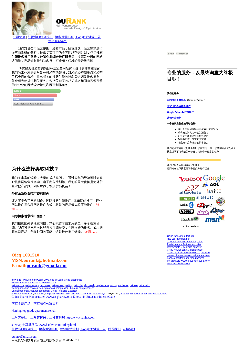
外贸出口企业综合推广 (179, 106)
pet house (45, 285)
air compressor (60, 288)
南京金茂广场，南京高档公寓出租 (35, 303)
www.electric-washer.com (25, 282)
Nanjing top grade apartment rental (34, 310)
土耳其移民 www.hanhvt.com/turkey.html (49, 324)
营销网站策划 (57, 41)
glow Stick (17, 279)
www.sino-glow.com (33, 279)
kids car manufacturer (178, 238)
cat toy (113, 285)
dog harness (102, 285)
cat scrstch (144, 285)
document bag (190, 241)
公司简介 (19, 37)
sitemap (16, 324)
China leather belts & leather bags (184, 249)
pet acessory (31, 285)
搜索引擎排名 (64, 37)
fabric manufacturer (193, 258)
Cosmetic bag (174, 241)
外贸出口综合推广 (40, 37)
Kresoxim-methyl (96, 293)
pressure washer (47, 282)
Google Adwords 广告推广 (180, 112)
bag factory (45, 290)
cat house (123, 285)
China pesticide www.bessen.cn (183, 252)
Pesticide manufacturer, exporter (184, 244)
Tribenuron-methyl (157, 293)
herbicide (39, 293)
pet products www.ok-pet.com (183, 260)
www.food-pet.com (53, 279)
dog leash (89, 285)
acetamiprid (126, 293)
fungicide (50, 293)
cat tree (134, 285)
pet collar (78, 285)
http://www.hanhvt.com (80, 317)
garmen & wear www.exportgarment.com (188, 255)
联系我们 (114, 329)
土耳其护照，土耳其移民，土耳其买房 (39, 317)
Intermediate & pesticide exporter (184, 247)
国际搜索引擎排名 (176, 100)
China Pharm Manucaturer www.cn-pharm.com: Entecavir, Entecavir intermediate (63, 296)
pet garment (58, 285)
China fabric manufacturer (180, 236)
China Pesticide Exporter (64, 290)
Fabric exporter (175, 258)
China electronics (73, 279)
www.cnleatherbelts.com (178, 263)
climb (200, 241)
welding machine (20, 288)
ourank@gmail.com (47, 265)
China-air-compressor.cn (81, 288)
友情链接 (129, 329)
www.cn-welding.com (41, 288)
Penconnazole (78, 293)
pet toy (68, 285)
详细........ (91, 231)
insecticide (27, 293)
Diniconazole (63, 293)
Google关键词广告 (88, 37)
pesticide (16, 293)
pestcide (205, 252)
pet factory (204, 260)
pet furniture (18, 285)
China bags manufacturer (25, 290)
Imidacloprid (140, 293)
